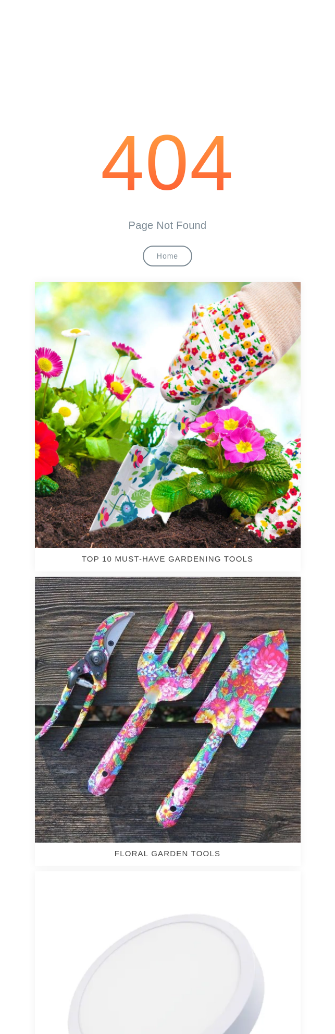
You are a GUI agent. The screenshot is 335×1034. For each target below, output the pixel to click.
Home (167, 256)
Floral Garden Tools (167, 853)
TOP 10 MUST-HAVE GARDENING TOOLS (168, 558)
